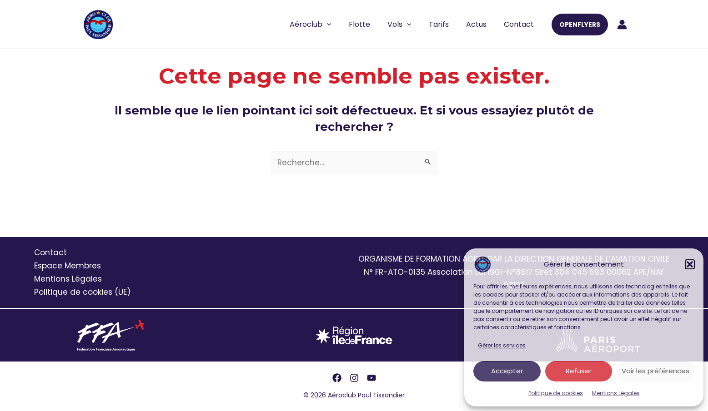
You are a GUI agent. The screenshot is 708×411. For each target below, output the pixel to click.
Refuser (579, 371)
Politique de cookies (555, 393)
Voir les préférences (655, 371)
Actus (480, 24)
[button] (689, 264)
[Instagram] (354, 377)
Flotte (371, 24)
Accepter (507, 371)
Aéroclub (325, 24)
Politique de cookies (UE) (82, 292)
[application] (341, 24)
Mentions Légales (616, 393)
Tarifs (446, 24)
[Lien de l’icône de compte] (622, 25)
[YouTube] (371, 377)
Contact (520, 24)
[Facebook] (336, 377)
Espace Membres (67, 265)
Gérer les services (502, 345)
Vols (409, 24)
